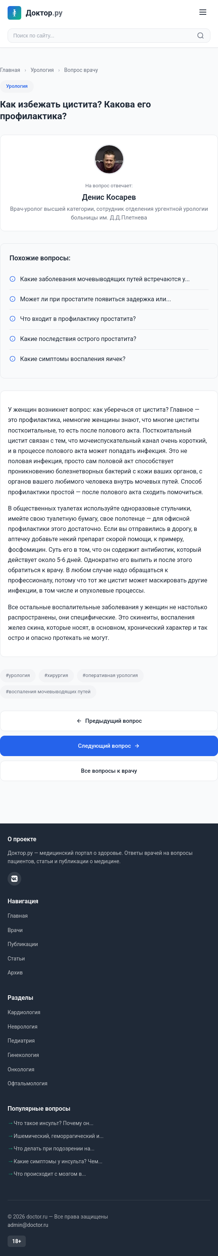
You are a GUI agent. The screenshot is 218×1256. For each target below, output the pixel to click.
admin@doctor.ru (28, 1225)
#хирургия (56, 675)
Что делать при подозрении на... (54, 1148)
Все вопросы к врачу (109, 770)
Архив (15, 973)
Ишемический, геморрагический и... (59, 1136)
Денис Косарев (109, 197)
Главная (10, 70)
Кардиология (24, 1012)
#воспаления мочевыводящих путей (48, 691)
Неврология (23, 1027)
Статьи (16, 959)
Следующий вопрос (109, 745)
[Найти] (200, 35)
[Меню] (202, 13)
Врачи (15, 930)
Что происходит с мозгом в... (50, 1174)
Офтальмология (27, 1083)
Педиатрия (21, 1041)
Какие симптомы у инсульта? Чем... (58, 1161)
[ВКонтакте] (14, 879)
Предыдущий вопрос (109, 720)
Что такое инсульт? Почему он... (54, 1123)
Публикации (23, 944)
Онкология (21, 1069)
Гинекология (23, 1055)
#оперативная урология (110, 675)
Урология (42, 70)
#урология (18, 675)
